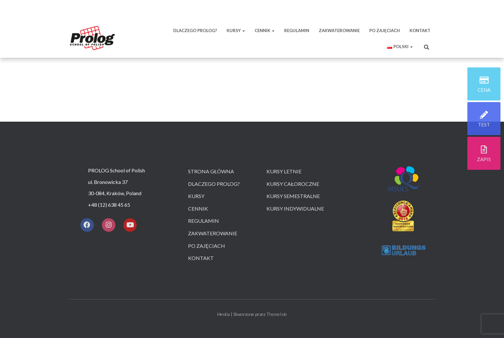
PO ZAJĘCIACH (384, 30)
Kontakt (201, 258)
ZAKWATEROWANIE (339, 30)
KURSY (236, 30)
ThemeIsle (276, 314)
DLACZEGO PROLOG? (195, 30)
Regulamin (203, 220)
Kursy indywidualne (295, 208)
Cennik (198, 208)
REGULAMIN (296, 30)
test (484, 125)
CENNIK (264, 30)
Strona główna (211, 171)
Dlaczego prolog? (214, 184)
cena (484, 90)
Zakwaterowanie (212, 233)
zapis (484, 160)
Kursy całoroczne (292, 184)
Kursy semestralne (293, 196)
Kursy (196, 196)
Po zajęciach (206, 245)
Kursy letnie (284, 171)
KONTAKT (420, 30)
